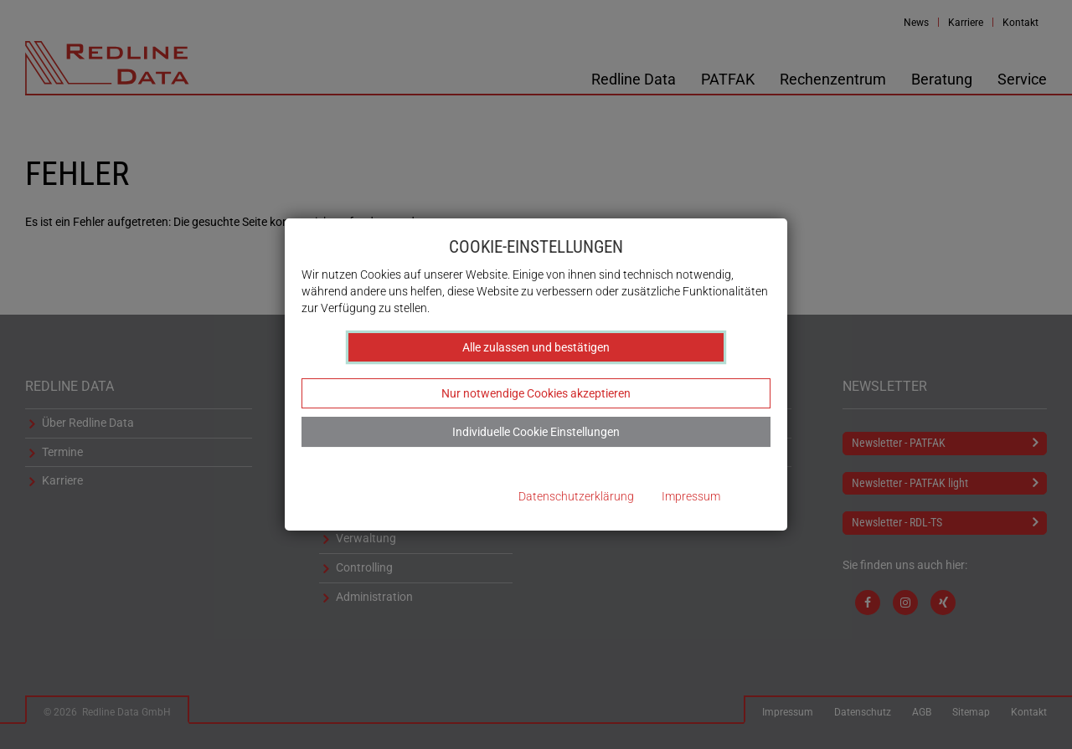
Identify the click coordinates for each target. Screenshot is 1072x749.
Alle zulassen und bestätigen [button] (536, 347)
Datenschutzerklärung (576, 497)
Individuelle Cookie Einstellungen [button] (536, 432)
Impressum (691, 497)
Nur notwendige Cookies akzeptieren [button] (536, 393)
